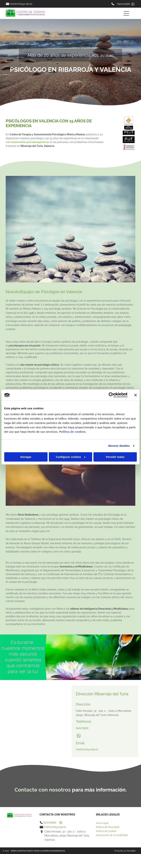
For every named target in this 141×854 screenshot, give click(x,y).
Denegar (25, 456)
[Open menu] (126, 13)
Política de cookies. (72, 431)
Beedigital (131, 851)
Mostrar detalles (119, 445)
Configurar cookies (70, 456)
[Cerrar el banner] (135, 395)
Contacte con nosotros (43, 790)
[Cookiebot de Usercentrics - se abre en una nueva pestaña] (111, 395)
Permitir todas (115, 456)
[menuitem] (115, 823)
